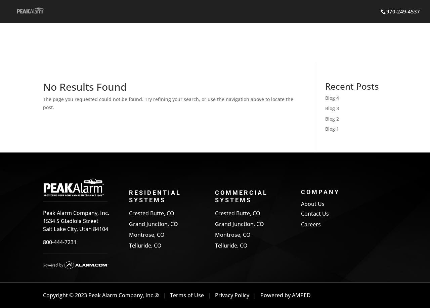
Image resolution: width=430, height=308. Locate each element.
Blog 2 (332, 119)
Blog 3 (332, 108)
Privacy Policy (232, 295)
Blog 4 (332, 98)
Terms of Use (187, 295)
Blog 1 (332, 129)
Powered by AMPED (285, 295)
